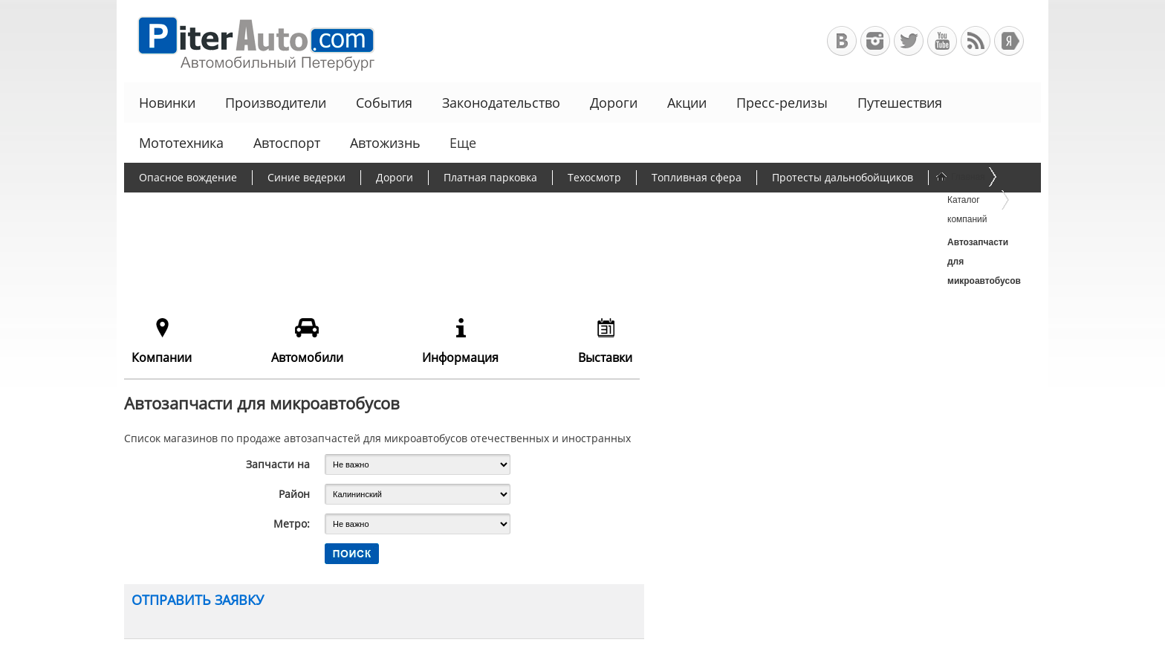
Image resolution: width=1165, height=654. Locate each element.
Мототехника (181, 143)
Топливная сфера (696, 177)
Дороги (613, 102)
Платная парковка (490, 177)
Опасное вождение (188, 177)
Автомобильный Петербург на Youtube (942, 41)
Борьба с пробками (188, 206)
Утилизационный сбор (326, 206)
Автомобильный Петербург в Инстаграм (875, 41)
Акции (687, 102)
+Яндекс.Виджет (1009, 41)
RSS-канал (975, 41)
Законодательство (501, 102)
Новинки (167, 102)
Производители (275, 102)
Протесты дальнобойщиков (842, 177)
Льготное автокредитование (803, 206)
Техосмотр (594, 177)
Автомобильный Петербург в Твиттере (909, 41)
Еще (461, 143)
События (384, 102)
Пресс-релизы (782, 102)
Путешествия (899, 102)
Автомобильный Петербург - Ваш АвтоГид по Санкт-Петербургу (249, 41)
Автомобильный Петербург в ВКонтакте (842, 41)
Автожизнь (385, 143)
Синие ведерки (306, 177)
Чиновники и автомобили (634, 206)
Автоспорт (286, 143)
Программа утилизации (476, 206)
